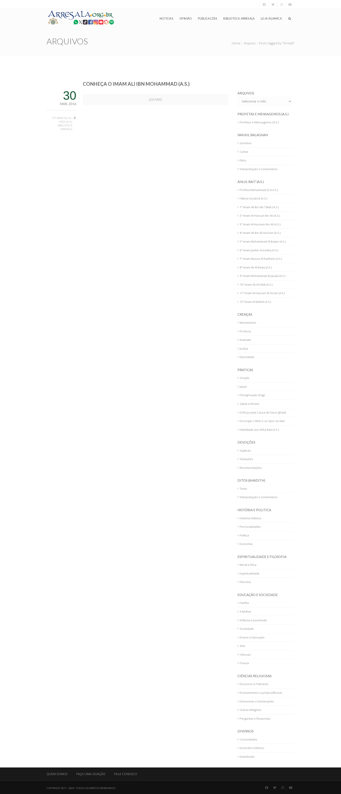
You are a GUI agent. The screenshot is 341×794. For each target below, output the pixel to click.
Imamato (245, 340)
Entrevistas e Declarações (257, 701)
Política (244, 535)
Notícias (166, 18)
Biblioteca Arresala (239, 18)
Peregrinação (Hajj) (252, 395)
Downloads (247, 757)
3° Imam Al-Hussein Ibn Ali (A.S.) (260, 224)
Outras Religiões (250, 710)
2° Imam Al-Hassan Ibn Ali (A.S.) (260, 216)
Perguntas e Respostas (255, 718)
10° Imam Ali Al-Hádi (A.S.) (62, 120)
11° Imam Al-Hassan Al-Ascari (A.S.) (262, 293)
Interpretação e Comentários (259, 169)
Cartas (244, 152)
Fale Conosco (125, 774)
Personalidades (250, 527)
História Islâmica (250, 518)
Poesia (244, 663)
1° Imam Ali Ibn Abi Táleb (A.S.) (259, 207)
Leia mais (155, 99)
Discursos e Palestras (254, 684)
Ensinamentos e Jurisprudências (261, 693)
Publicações (207, 18)
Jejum (243, 387)
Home (236, 43)
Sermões (246, 143)
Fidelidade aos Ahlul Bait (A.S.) (259, 430)
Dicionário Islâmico (252, 748)
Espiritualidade (249, 573)
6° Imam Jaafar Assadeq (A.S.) (259, 250)
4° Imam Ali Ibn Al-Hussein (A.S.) (260, 233)
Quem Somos (57, 774)
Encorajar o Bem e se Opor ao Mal (262, 421)
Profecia (245, 331)
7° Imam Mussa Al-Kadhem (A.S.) (261, 259)
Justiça (244, 348)
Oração (244, 378)
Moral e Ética (248, 565)
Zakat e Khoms (249, 404)
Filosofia (245, 582)
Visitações (246, 459)
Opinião (185, 18)
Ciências (245, 655)
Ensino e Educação (252, 637)
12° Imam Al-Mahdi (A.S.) (255, 302)
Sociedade (247, 629)
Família (244, 603)
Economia (246, 544)
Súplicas (245, 450)
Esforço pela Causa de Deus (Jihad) (263, 412)
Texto (243, 489)
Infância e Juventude (253, 620)
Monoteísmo (248, 323)
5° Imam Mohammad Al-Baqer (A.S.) (263, 241)
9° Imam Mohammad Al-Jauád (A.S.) (262, 276)
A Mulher (245, 611)
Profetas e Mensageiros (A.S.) (259, 122)
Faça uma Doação (90, 774)
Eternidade (247, 357)
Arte (242, 646)
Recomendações (251, 468)
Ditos (243, 160)
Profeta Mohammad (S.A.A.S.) (259, 190)
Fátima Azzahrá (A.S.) (253, 198)
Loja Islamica (271, 18)
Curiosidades (248, 739)
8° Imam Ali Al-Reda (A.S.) (256, 267)
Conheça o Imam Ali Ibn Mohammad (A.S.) (136, 84)
